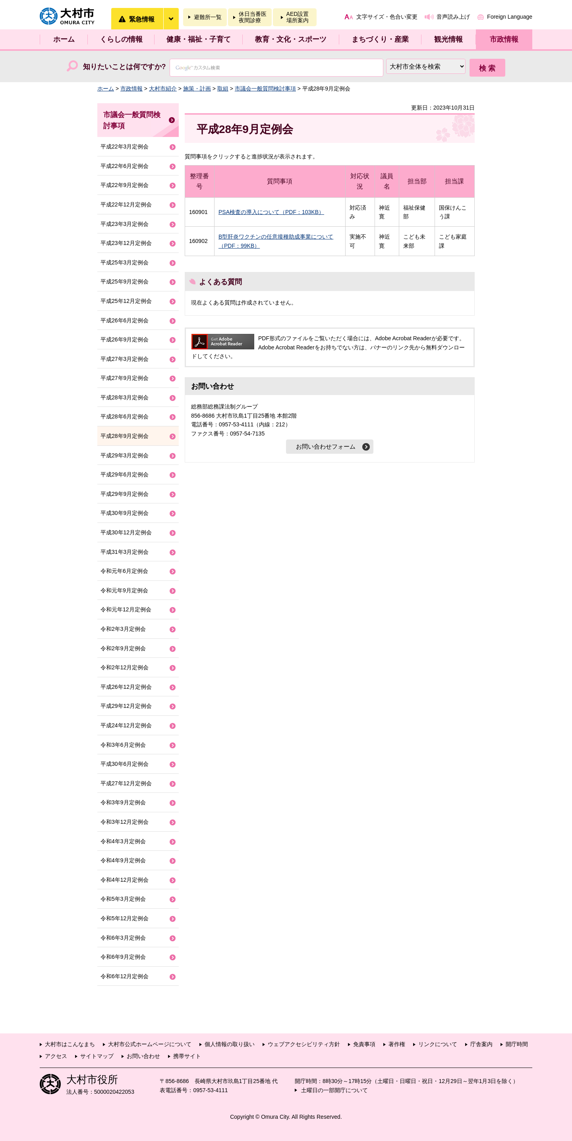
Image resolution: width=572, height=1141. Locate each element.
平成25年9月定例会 (124, 281)
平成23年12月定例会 (126, 243)
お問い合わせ (143, 1056)
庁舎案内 (481, 1044)
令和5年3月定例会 (123, 899)
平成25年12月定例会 (126, 301)
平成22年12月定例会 (126, 204)
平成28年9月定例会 (124, 436)
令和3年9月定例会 (123, 802)
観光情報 (448, 39)
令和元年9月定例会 (124, 590)
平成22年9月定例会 (124, 185)
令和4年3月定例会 (123, 841)
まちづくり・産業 (380, 39)
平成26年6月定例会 (124, 320)
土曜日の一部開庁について (334, 1090)
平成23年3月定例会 (124, 224)
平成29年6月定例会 (124, 474)
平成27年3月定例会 (124, 359)
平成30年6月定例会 (124, 764)
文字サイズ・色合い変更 (386, 16)
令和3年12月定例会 (124, 822)
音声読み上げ (453, 16)
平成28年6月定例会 (124, 416)
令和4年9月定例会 (123, 860)
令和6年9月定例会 (123, 957)
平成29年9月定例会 (124, 494)
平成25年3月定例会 (124, 262)
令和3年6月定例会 (123, 745)
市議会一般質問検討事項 (265, 88)
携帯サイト (187, 1056)
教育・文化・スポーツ (291, 39)
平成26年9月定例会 (124, 339)
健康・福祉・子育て (198, 39)
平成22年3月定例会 (124, 146)
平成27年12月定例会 (126, 783)
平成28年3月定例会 (124, 397)
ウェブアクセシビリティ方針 (304, 1044)
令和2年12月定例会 (124, 667)
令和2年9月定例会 (123, 648)
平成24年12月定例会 (126, 725)
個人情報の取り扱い (230, 1044)
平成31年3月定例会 (124, 552)
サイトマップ (97, 1056)
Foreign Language (509, 16)
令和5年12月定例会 (124, 918)
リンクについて (437, 1044)
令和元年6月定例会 (124, 571)
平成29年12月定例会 (126, 706)
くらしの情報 (121, 39)
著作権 (396, 1044)
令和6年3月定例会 (123, 938)
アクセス (56, 1056)
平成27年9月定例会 (124, 378)
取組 (222, 88)
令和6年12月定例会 (124, 976)
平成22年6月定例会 (124, 166)
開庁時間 (517, 1044)
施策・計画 (197, 88)
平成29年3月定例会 (124, 455)
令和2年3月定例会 (123, 629)
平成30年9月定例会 (124, 513)
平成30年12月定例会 (126, 532)
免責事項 (364, 1044)
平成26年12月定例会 (126, 687)
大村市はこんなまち (70, 1044)
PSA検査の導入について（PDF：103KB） (271, 212)
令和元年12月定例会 (125, 609)
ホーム (64, 39)
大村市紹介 (163, 88)
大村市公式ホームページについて (149, 1044)
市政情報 (504, 39)
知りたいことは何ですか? (124, 67)
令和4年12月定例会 (124, 880)
